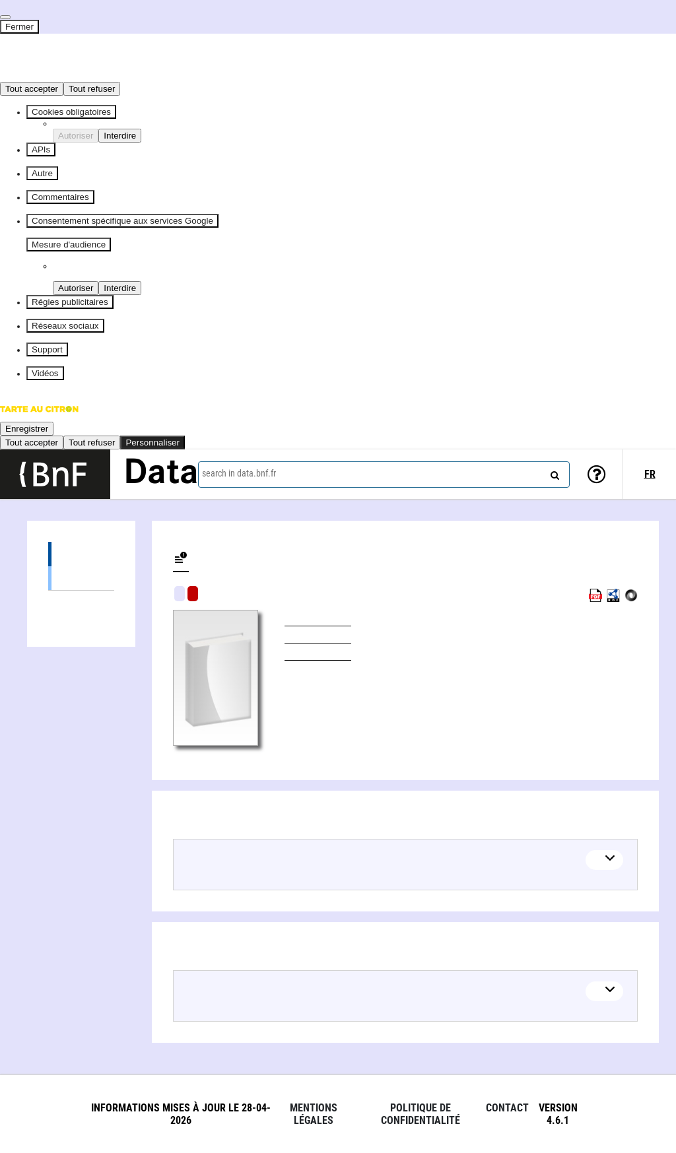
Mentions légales (313, 1114)
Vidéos (45, 373)
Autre (42, 173)
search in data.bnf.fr (239, 473)
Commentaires (60, 197)
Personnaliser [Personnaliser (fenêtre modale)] (152, 442)
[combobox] (384, 474)
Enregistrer (26, 429)
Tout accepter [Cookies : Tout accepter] (31, 89)
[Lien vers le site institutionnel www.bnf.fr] (55, 474)
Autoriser (75, 136)
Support (47, 349)
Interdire (120, 136)
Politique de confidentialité (420, 1114)
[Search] (553, 472)
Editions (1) (81, 554)
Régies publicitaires (70, 302)
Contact (507, 1108)
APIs (41, 149)
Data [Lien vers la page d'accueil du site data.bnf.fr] (161, 473)
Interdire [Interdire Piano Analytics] (120, 288)
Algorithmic (192, 593)
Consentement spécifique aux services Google (122, 221)
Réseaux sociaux (65, 326)
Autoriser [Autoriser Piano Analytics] (75, 288)
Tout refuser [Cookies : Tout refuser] (92, 89)
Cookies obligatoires (71, 112)
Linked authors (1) (81, 603)
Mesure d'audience (69, 244)
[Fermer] (5, 17)
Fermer (19, 27)
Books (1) (81, 577)
